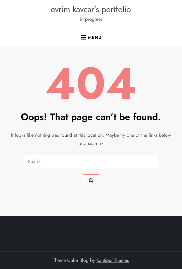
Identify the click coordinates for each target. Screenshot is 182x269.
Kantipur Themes (112, 260)
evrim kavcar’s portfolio (91, 9)
